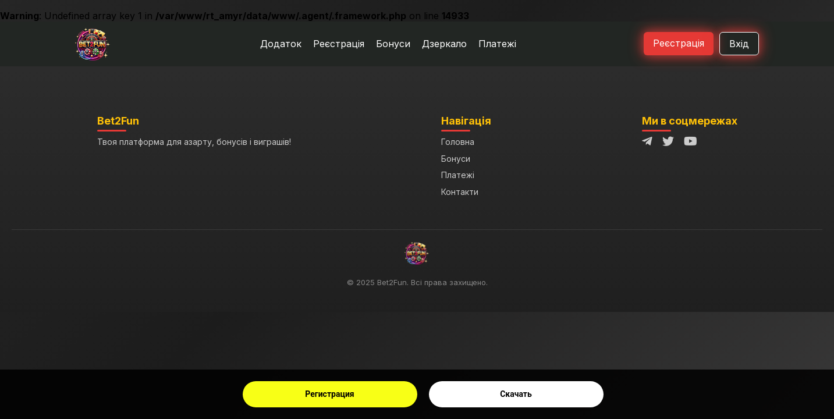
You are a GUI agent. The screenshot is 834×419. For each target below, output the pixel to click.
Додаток (280, 43)
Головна (457, 142)
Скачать (516, 394)
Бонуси (393, 43)
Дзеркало (444, 43)
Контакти (459, 192)
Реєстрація (338, 43)
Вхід (739, 43)
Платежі (497, 43)
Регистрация (329, 394)
